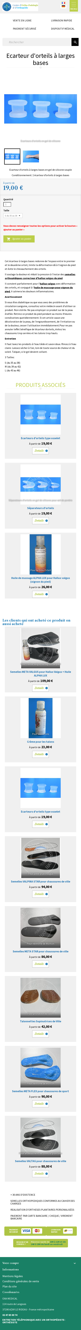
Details (39, 450)
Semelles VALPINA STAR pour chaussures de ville (40, 881)
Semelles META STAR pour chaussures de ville (40, 951)
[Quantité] (7, 204)
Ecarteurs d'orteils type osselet (40, 438)
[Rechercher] (36, 42)
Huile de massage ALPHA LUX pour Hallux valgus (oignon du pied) (40, 579)
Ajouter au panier (19, 239)
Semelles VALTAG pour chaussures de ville (40, 1161)
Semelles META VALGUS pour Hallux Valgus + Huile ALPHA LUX (40, 673)
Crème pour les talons (40, 741)
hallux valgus (47, 283)
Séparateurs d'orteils (40, 508)
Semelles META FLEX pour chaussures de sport (40, 1091)
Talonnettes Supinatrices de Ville (40, 1021)
